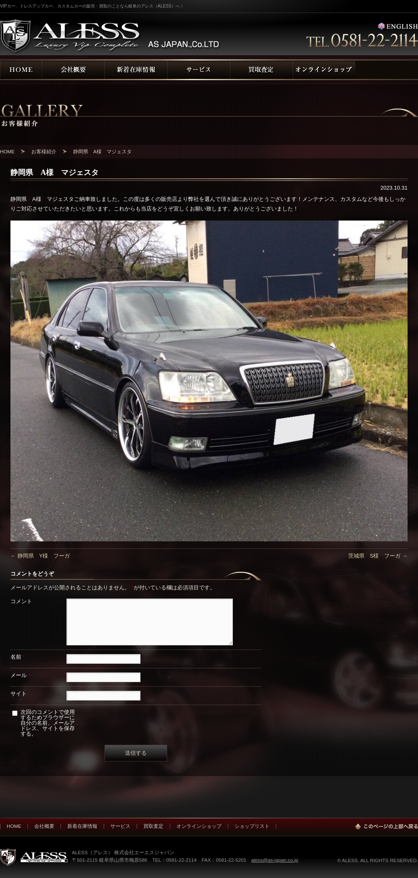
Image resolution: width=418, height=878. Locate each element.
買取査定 (153, 826)
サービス (120, 826)
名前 (17, 657)
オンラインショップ (199, 826)
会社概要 (44, 826)
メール (20, 675)
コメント (21, 601)
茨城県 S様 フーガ (378, 556)
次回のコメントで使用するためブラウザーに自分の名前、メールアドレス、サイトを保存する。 (47, 722)
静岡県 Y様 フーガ (40, 556)
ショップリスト (252, 826)
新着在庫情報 (82, 826)
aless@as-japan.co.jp (274, 860)
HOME (14, 826)
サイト (18, 693)
